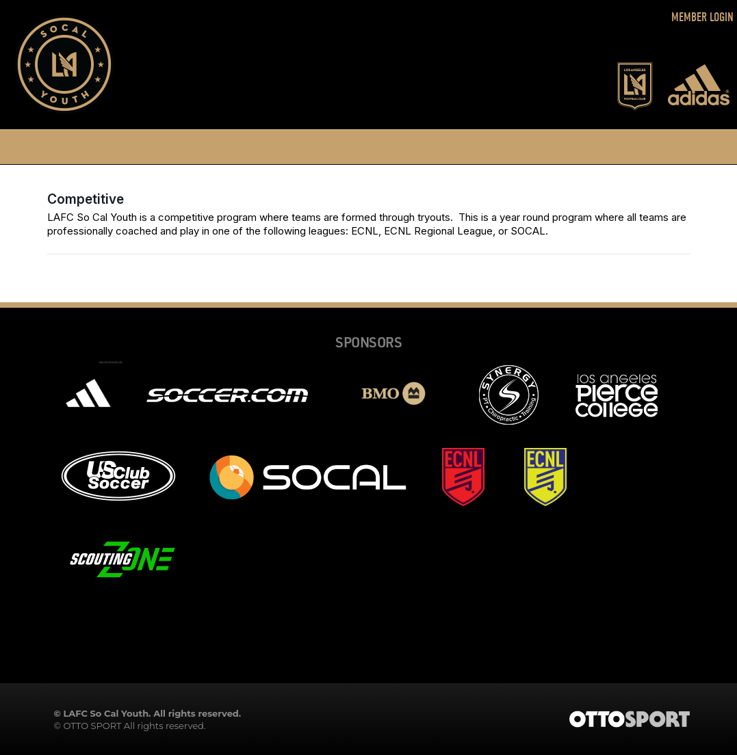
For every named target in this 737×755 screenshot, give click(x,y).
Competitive (85, 199)
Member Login (702, 17)
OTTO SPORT (92, 725)
